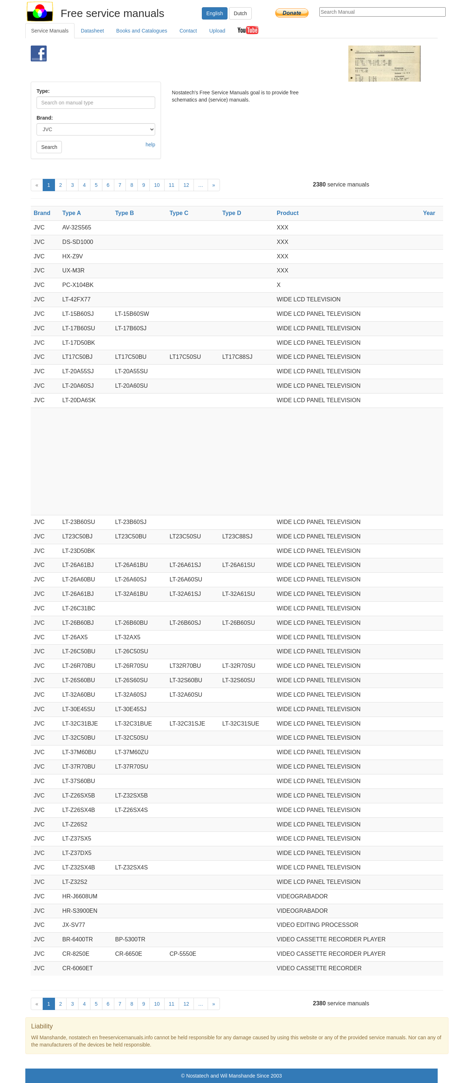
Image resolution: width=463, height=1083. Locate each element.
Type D (231, 213)
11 (172, 185)
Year (429, 213)
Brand (42, 213)
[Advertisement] (219, 64)
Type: (43, 91)
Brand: (45, 118)
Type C (179, 213)
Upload (217, 31)
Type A (71, 213)
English (215, 13)
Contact (188, 31)
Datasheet (92, 31)
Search (49, 147)
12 (186, 185)
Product (287, 213)
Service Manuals (50, 31)
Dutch (240, 13)
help (150, 144)
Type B (124, 213)
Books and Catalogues (141, 31)
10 (157, 185)
